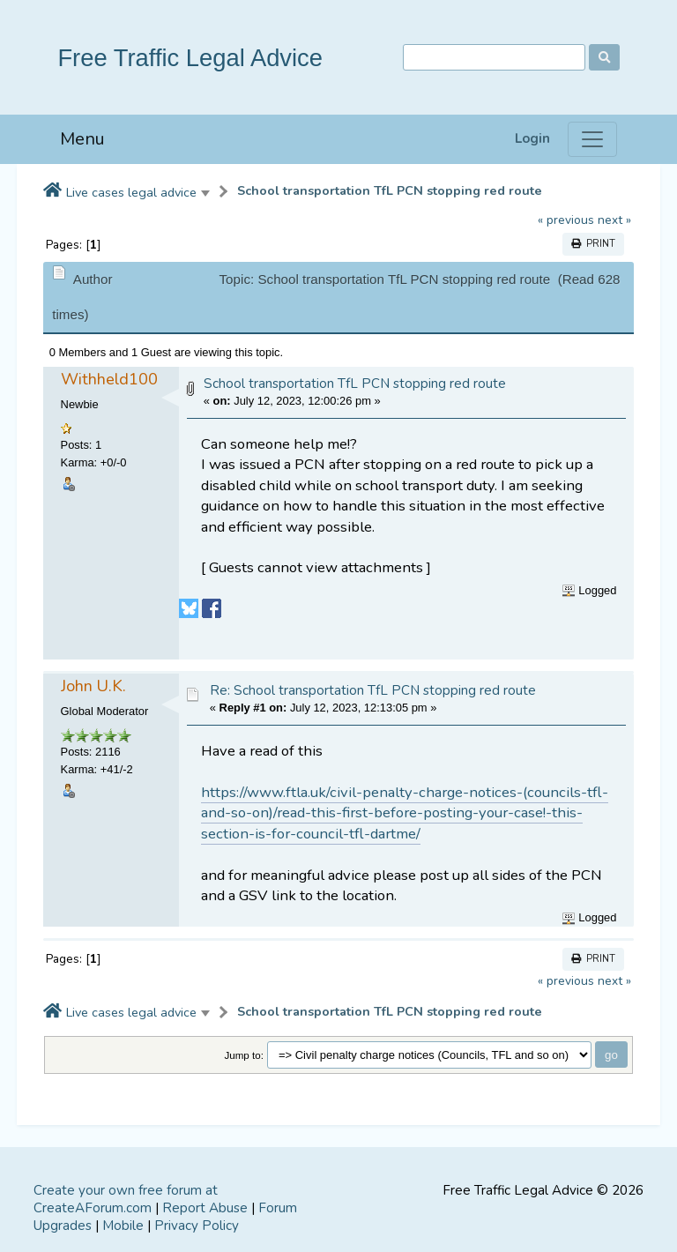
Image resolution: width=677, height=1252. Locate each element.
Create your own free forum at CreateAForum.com (125, 1199)
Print (593, 243)
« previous (566, 220)
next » (614, 220)
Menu (82, 139)
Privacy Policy (196, 1225)
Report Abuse (205, 1208)
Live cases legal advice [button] (131, 192)
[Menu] (592, 139)
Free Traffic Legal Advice (190, 57)
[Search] (494, 57)
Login (532, 138)
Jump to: (244, 1055)
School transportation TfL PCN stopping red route (389, 191)
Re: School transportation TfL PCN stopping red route (373, 690)
